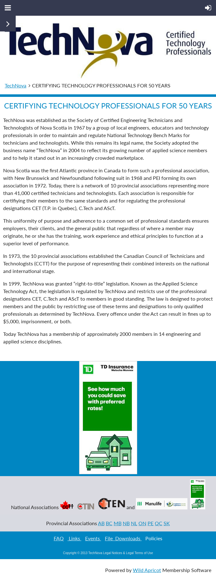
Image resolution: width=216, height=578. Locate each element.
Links (74, 538)
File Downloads (123, 538)
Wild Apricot (147, 570)
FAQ (59, 538)
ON (142, 523)
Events (93, 538)
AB (101, 523)
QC (158, 523)
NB (126, 523)
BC (109, 523)
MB (118, 523)
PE (151, 523)
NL (134, 523)
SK (167, 523)
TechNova (15, 85)
